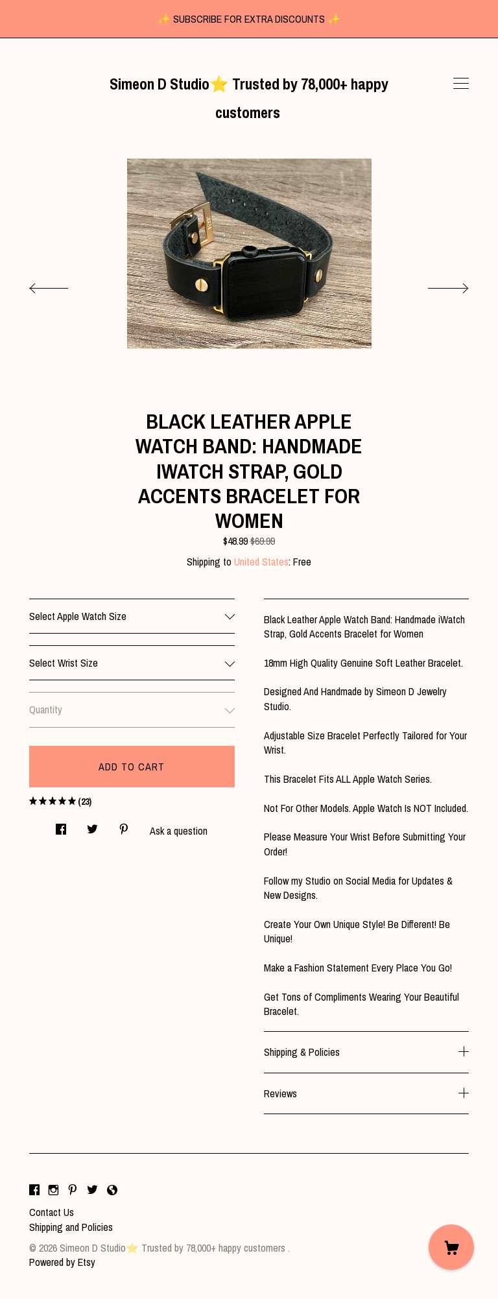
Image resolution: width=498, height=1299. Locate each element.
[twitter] (92, 1190)
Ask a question (179, 831)
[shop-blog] (112, 1190)
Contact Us (51, 1212)
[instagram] (53, 1190)
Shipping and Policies (71, 1227)
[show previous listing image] (61, 284)
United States (261, 561)
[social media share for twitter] (92, 825)
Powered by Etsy (62, 1262)
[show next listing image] (436, 284)
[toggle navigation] (461, 83)
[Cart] (451, 1247)
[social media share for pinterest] (124, 825)
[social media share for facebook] (61, 825)
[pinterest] (72, 1190)
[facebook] (34, 1190)
